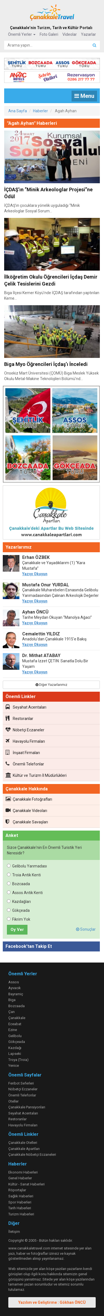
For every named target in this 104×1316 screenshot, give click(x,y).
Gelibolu (15, 1036)
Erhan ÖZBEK (36, 557)
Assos (13, 982)
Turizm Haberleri (21, 1214)
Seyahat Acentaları (26, 706)
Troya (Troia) (18, 1060)
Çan (11, 1012)
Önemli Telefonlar (25, 763)
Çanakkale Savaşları (27, 821)
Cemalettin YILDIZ (41, 634)
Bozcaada (18, 884)
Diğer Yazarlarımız (51, 685)
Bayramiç (15, 994)
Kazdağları (19, 901)
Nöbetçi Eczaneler (25, 729)
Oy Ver (17, 929)
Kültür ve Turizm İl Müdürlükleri (36, 775)
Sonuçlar (86, 929)
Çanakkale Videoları (26, 810)
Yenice (13, 1065)
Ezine (12, 1030)
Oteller (13, 1101)
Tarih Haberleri (19, 1208)
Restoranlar (19, 718)
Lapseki (14, 1054)
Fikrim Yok (18, 919)
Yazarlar (88, 34)
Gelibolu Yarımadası (27, 866)
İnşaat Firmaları (23, 752)
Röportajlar (17, 1190)
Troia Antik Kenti (24, 875)
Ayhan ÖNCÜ (35, 612)
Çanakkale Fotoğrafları (29, 798)
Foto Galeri (49, 34)
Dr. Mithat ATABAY (41, 655)
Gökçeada (18, 910)
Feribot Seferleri (21, 1083)
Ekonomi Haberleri (23, 1172)
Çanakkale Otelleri (22, 1143)
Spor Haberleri (19, 1202)
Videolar (69, 34)
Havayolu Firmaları (25, 741)
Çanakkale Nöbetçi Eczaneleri (32, 1154)
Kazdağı (14, 1048)
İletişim (14, 1232)
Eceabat (14, 1024)
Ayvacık (14, 988)
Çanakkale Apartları (24, 1149)
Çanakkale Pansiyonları (26, 1107)
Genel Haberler (20, 1178)
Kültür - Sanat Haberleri (26, 1184)
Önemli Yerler (21, 34)
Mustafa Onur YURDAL (45, 584)
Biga (12, 1000)
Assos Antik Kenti (25, 892)
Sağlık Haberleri (20, 1196)
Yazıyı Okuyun (34, 574)
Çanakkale (16, 1018)
